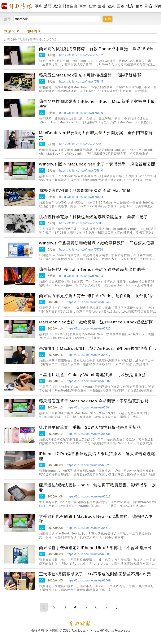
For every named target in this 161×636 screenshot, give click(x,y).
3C (42, 55)
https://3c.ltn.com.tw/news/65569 (88, 580)
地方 (130, 6)
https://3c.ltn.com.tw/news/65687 (88, 381)
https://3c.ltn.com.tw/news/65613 (88, 496)
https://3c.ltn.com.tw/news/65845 (81, 81)
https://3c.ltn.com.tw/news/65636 (88, 433)
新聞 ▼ (11, 31)
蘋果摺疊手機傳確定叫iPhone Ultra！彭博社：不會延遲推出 (95, 548)
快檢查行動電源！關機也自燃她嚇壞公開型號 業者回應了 (93, 217)
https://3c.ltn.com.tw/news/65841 (81, 144)
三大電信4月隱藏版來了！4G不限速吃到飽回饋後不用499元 (95, 574)
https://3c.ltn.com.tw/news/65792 (81, 55)
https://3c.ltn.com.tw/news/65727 (88, 328)
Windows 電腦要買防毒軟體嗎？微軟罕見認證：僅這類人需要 (97, 243)
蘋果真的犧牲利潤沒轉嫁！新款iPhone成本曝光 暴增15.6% (96, 49)
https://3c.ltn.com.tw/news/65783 (81, 275)
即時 (38, 6)
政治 (57, 6)
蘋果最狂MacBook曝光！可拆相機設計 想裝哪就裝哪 (90, 75)
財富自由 (70, 6)
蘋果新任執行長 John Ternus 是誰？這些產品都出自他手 (92, 269)
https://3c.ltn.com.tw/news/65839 (81, 112)
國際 (120, 6)
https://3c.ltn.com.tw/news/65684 (88, 407)
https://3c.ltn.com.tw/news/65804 (81, 196)
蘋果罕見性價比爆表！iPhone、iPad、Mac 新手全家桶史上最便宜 (97, 104)
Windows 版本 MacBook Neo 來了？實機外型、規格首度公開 (97, 164)
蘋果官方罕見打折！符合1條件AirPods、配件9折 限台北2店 (96, 296)
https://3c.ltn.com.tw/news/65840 (81, 170)
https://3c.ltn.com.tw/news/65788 (81, 249)
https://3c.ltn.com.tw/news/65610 (88, 527)
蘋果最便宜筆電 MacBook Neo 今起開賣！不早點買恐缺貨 (94, 401)
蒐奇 (139, 6)
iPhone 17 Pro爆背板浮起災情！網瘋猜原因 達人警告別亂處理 (97, 456)
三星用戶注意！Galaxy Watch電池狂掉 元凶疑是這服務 (92, 375)
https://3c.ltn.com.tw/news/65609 (88, 554)
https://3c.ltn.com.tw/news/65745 (88, 302)
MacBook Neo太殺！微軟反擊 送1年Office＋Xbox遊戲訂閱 (96, 322)
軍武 (82, 6)
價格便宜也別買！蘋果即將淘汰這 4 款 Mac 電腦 (84, 190)
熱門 (47, 6)
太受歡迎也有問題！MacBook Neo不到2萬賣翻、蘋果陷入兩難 (96, 519)
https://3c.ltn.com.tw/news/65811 (81, 223)
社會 (92, 6)
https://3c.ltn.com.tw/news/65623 (88, 465)
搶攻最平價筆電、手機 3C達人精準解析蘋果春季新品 (90, 427)
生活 (101, 6)
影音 (148, 6)
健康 (111, 6)
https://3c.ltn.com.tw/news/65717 (88, 354)
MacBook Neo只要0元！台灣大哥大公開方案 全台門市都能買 (96, 135)
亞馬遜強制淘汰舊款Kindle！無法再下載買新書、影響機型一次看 (97, 487)
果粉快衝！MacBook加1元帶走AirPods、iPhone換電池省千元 (97, 348)
